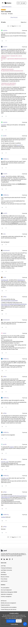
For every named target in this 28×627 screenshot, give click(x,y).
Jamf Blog (3, 572)
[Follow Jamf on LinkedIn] (4, 559)
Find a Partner (4, 578)
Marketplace (4, 574)
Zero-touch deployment (6, 589)
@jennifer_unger (5, 461)
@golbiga (11, 446)
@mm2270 (3, 124)
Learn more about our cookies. (16, 618)
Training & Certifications (6, 568)
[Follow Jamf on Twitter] (1, 559)
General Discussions (6, 6)
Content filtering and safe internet (8, 609)
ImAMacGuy (6, 158)
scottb (4, 277)
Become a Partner (5, 576)
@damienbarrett (21, 279)
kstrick (4, 333)
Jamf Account (4, 581)
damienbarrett (6, 250)
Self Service (3, 600)
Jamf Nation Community (6, 570)
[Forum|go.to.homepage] (8, 3)
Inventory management (6, 596)
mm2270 (5, 46)
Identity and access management (8, 602)
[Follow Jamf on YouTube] (7, 559)
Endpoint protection (5, 605)
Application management (6, 594)
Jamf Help (3, 565)
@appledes (3, 49)
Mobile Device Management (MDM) (9, 592)
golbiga (4, 296)
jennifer (5, 135)
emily (4, 233)
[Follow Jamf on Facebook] (12, 559)
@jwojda (3, 176)
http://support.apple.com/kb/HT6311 (9, 300)
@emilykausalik (4, 279)
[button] (3, 3)
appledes (5, 30)
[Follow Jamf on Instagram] (9, 559)
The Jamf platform (5, 587)
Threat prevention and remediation (9, 607)
